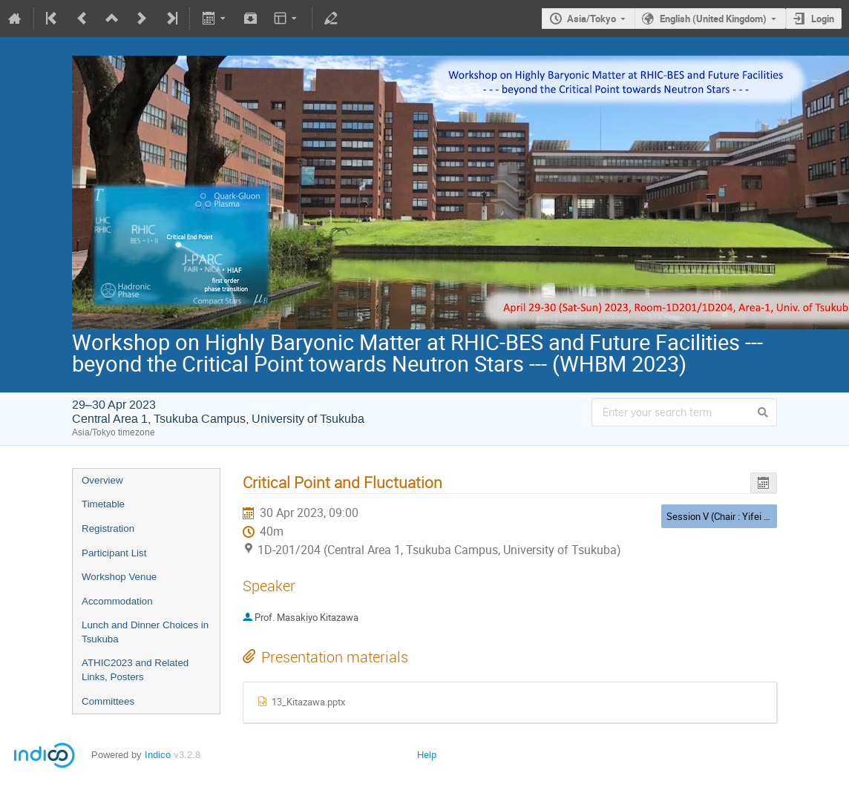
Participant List (114, 553)
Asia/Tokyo (591, 18)
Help (426, 754)
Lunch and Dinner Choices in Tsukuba (145, 632)
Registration (108, 528)
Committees (108, 701)
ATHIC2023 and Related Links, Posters (135, 669)
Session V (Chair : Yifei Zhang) (730, 516)
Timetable (103, 504)
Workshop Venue (119, 576)
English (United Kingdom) (713, 18)
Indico (158, 754)
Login (822, 18)
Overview (102, 480)
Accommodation (117, 601)
